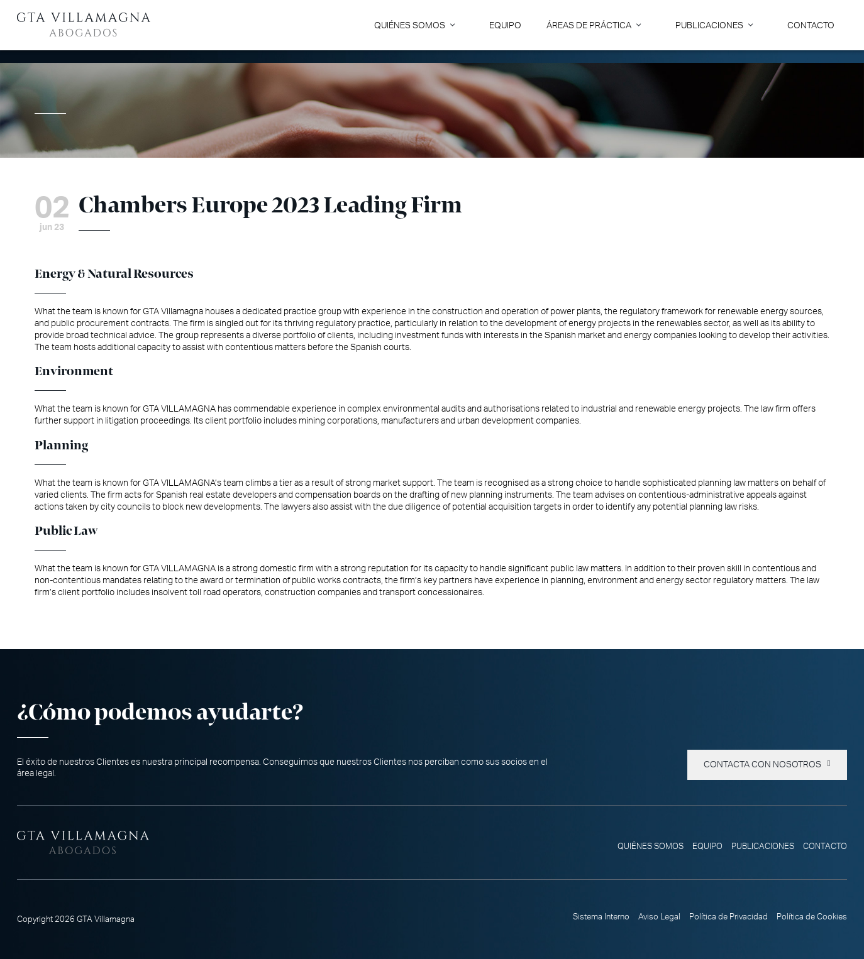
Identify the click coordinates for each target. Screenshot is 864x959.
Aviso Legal (659, 917)
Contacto (810, 25)
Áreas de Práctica (588, 25)
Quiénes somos (409, 25)
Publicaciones (709, 25)
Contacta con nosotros (762, 764)
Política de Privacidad (728, 917)
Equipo (505, 25)
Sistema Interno (601, 917)
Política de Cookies (812, 917)
